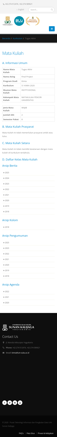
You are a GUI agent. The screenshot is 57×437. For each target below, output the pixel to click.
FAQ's (21, 433)
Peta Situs (31, 433)
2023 (7, 183)
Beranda (6, 38)
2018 (7, 211)
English (20, 9)
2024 (7, 178)
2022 (7, 189)
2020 (7, 200)
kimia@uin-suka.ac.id (20, 352)
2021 (7, 195)
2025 (7, 172)
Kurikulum (17, 38)
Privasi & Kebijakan (46, 433)
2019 (7, 206)
